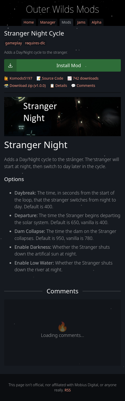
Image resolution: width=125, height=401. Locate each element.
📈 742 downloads (82, 78)
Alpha (96, 22)
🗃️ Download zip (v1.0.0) (25, 85)
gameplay (13, 42)
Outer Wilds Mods (62, 9)
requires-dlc (35, 42)
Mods (66, 22)
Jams (81, 22)
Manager (47, 22)
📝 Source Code (49, 78)
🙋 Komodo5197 (18, 78)
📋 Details (58, 85)
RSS (67, 390)
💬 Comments (83, 85)
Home (29, 22)
